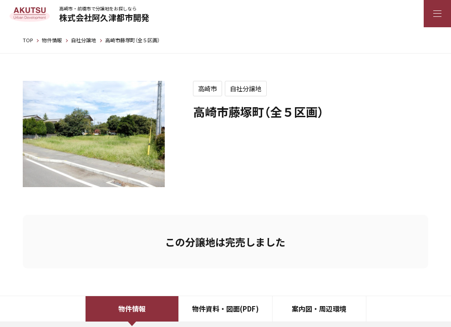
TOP (28, 40)
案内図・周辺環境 (319, 308)
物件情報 (52, 40)
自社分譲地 (83, 40)
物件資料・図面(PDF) (225, 308)
